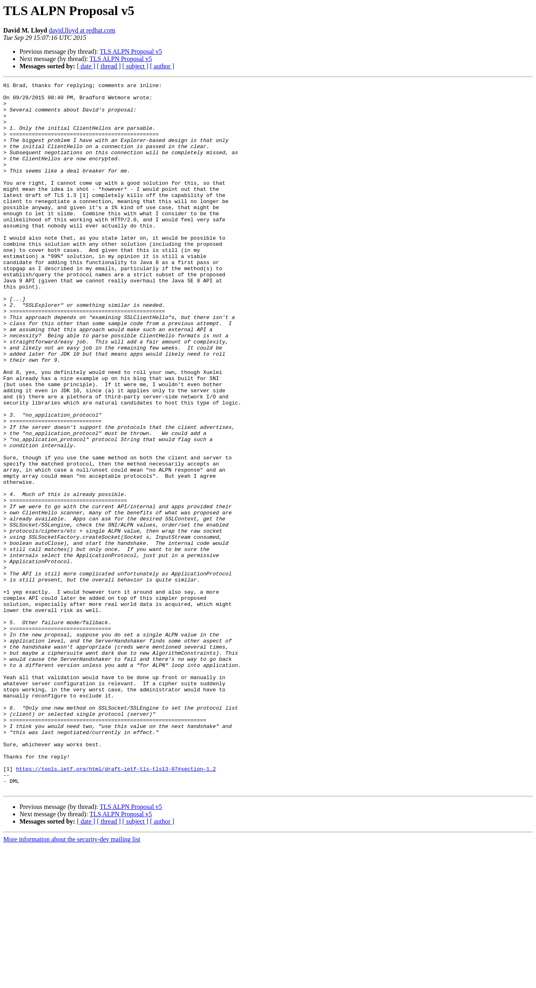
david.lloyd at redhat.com (82, 30)
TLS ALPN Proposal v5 (131, 51)
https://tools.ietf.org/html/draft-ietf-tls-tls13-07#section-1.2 (116, 906)
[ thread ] (109, 66)
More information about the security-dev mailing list (71, 980)
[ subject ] (135, 66)
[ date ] (86, 66)
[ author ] (162, 66)
